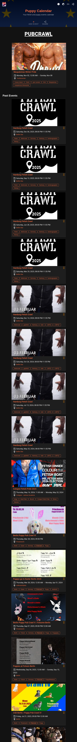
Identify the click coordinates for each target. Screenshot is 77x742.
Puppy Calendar (38, 11)
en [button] (68, 4)
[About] (58, 4)
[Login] (72, 4)
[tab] (33, 23)
